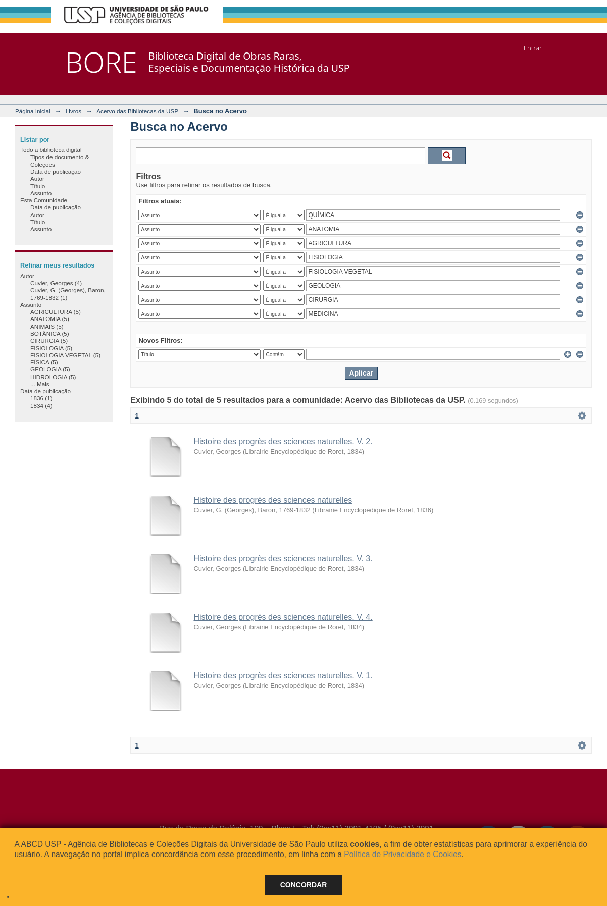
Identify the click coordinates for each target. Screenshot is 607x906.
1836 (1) (41, 398)
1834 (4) (41, 405)
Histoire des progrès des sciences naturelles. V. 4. (282, 617)
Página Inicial (32, 111)
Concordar (303, 885)
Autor (37, 178)
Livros (73, 111)
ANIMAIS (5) (47, 326)
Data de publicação (55, 171)
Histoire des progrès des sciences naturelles (272, 500)
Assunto (41, 193)
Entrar (533, 47)
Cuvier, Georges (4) (56, 283)
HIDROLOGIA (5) (53, 377)
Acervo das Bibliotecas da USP (137, 111)
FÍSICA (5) (44, 362)
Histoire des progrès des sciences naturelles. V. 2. (282, 441)
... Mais (39, 384)
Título (37, 186)
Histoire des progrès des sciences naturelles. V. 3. (282, 558)
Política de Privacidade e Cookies (402, 854)
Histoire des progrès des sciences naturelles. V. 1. (282, 675)
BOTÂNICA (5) (49, 333)
